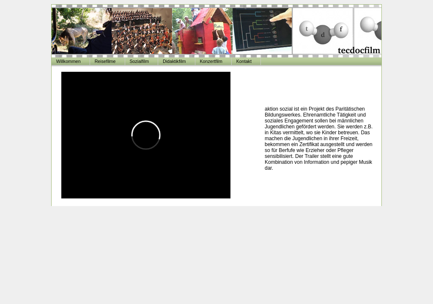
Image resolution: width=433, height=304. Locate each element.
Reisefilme (105, 61)
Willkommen (68, 61)
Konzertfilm (211, 61)
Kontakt (244, 61)
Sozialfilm (139, 61)
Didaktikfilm (174, 61)
